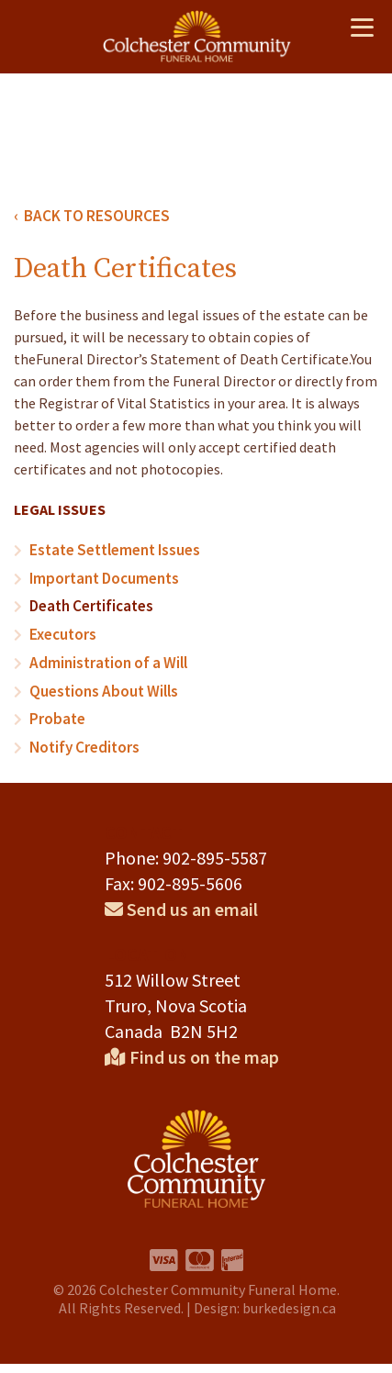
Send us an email (181, 903)
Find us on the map (192, 1055)
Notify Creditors (81, 742)
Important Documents (102, 577)
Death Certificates (88, 605)
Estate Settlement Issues (109, 550)
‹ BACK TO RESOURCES (85, 216)
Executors (61, 632)
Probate (56, 715)
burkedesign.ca (289, 1313)
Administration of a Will (106, 660)
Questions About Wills (100, 687)
